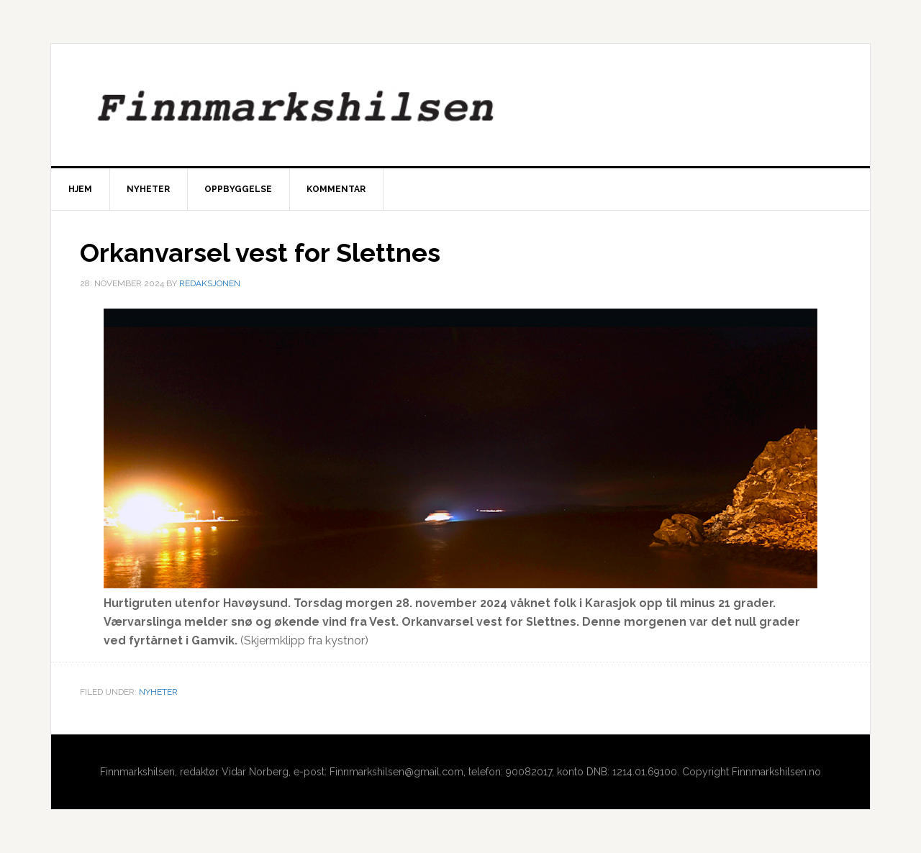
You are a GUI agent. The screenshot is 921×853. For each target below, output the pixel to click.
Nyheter (158, 692)
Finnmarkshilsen (460, 105)
